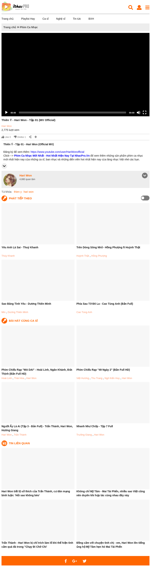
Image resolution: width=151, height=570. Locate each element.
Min (3, 312)
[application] (75, 74)
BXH (91, 18)
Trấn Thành (20, 434)
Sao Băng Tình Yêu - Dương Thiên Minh (26, 303)
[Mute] (138, 112)
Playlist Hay (28, 18)
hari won (29, 191)
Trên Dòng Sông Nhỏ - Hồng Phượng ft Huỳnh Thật (108, 247)
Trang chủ (8, 18)
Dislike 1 (20, 137)
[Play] (6, 112)
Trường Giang (84, 434)
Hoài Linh (7, 378)
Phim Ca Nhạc (29, 27)
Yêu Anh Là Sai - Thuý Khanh (20, 247)
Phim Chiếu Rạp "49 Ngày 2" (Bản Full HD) (103, 369)
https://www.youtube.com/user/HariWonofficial (57, 151)
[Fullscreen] (144, 112)
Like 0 (6, 137)
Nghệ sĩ (60, 18)
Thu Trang (96, 378)
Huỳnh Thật (82, 255)
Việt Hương (82, 378)
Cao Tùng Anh (84, 312)
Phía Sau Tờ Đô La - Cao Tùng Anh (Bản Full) (104, 303)
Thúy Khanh (8, 255)
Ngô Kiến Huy (112, 378)
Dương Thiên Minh (18, 312)
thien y (18, 191)
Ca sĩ (45, 18)
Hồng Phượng (99, 255)
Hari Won (7, 126)
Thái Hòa (19, 378)
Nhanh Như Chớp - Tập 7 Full (94, 426)
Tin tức (77, 18)
